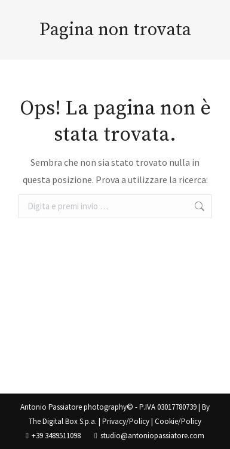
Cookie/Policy (178, 421)
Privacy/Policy (125, 421)
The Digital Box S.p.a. (63, 421)
